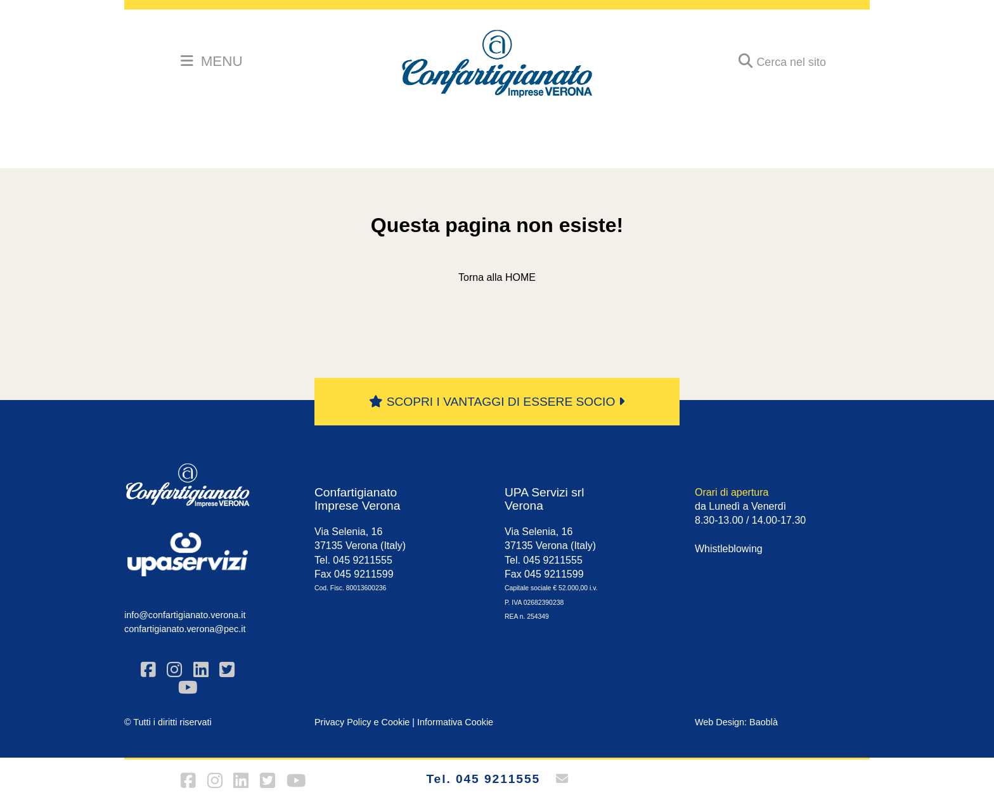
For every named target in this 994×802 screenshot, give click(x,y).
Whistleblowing (729, 548)
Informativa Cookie (455, 722)
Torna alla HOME (497, 277)
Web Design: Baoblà (736, 722)
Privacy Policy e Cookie (362, 722)
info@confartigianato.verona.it (184, 615)
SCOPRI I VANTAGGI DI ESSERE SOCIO (496, 401)
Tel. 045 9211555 (483, 779)
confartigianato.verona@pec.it (184, 629)
